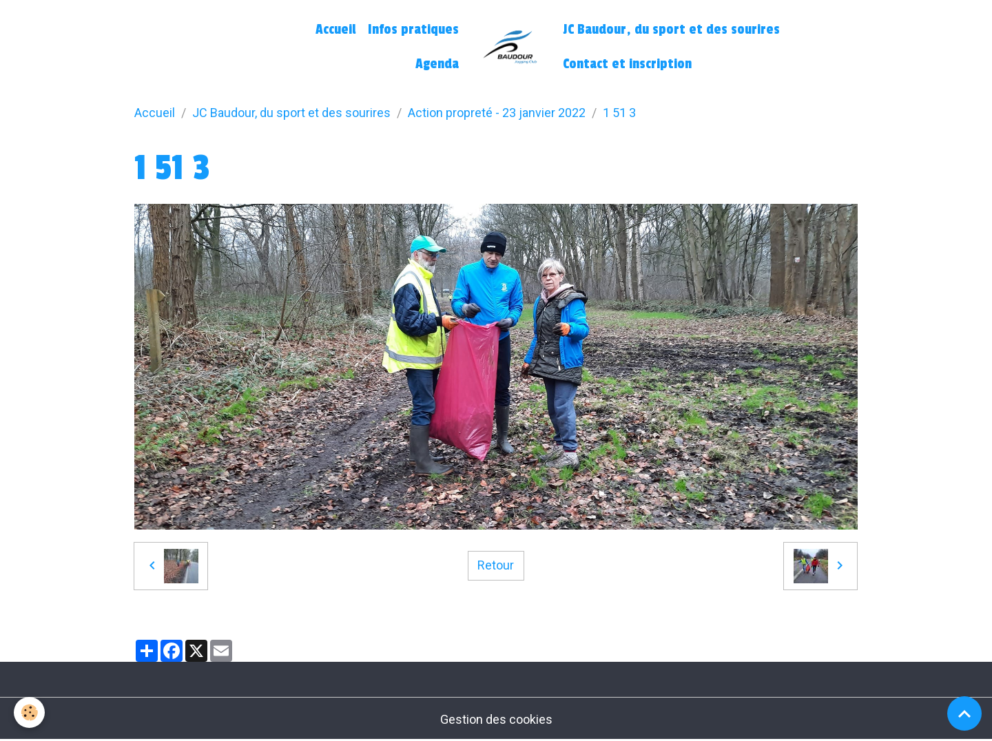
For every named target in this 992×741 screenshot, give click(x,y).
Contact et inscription (627, 64)
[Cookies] (29, 712)
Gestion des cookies (496, 719)
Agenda (437, 64)
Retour (495, 565)
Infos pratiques (413, 29)
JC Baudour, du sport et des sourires (671, 29)
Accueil (335, 29)
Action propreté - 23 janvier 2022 (497, 112)
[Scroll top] (964, 713)
